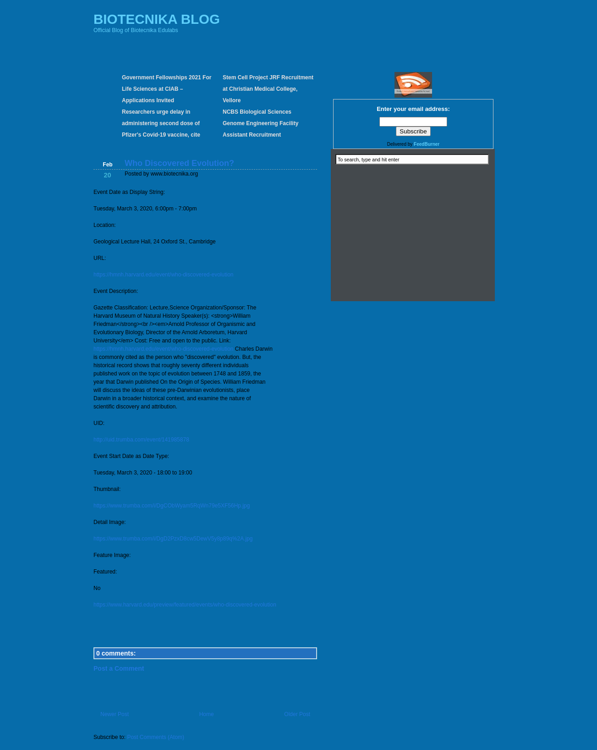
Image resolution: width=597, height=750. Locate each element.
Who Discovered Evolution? (179, 163)
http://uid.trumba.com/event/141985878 (141, 439)
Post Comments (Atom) (155, 737)
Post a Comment (118, 668)
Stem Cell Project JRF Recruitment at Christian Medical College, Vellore (268, 89)
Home (206, 714)
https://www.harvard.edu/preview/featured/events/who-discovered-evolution (184, 604)
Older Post (297, 714)
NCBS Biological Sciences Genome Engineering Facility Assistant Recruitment (260, 123)
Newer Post (114, 714)
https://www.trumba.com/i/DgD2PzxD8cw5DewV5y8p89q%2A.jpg (172, 538)
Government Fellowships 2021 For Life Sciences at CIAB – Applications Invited (166, 89)
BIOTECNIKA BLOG (156, 19)
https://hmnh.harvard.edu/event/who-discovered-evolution (163, 274)
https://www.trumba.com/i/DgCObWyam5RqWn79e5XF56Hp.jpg (171, 505)
